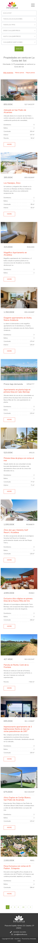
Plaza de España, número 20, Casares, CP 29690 (19, 927)
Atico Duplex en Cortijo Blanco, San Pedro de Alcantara (17, 798)
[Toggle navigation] (33, 5)
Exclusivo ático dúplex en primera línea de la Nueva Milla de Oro (18, 599)
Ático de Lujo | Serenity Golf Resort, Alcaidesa (16, 531)
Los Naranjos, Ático (12, 183)
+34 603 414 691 (19, 932)
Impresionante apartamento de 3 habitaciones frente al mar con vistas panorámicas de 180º (18, 729)
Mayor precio (30, 73)
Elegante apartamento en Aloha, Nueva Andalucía (18, 319)
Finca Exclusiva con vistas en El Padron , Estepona (17, 867)
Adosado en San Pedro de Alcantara (15, 111)
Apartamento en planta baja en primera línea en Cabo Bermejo (17, 390)
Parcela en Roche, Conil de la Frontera (16, 666)
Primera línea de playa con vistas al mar (19, 459)
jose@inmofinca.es (20, 934)
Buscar (19, 49)
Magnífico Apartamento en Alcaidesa (15, 253)
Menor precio (19, 73)
